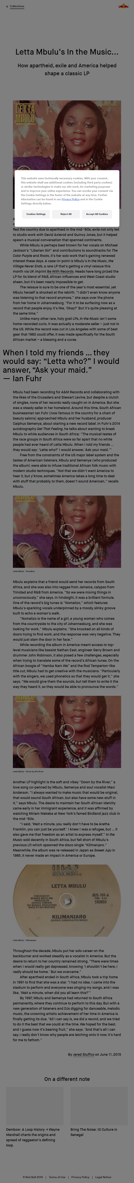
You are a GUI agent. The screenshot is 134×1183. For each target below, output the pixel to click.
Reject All (66, 214)
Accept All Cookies (97, 214)
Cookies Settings (36, 214)
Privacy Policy (71, 199)
